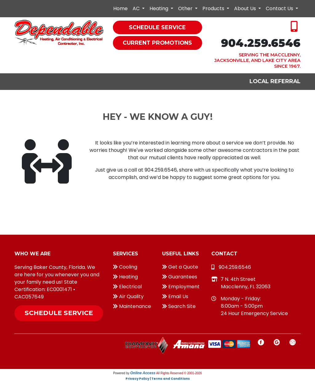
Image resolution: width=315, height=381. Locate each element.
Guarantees (179, 276)
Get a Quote (180, 266)
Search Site (179, 306)
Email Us (175, 296)
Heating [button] (159, 8)
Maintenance (132, 306)
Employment (181, 286)
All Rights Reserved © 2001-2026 (179, 373)
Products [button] (213, 8)
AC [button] (137, 8)
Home (120, 8)
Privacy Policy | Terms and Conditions (158, 378)
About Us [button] (245, 8)
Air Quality (128, 296)
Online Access (142, 373)
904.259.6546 (261, 43)
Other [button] (186, 8)
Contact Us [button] (280, 8)
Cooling (125, 266)
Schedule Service (59, 313)
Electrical (127, 286)
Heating (125, 276)
